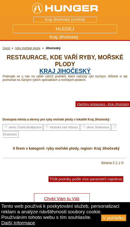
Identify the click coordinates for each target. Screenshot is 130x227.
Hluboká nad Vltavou (61, 127)
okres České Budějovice (22, 127)
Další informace (18, 222)
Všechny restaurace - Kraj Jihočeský (103, 104)
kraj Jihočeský (65, 71)
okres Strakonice (95, 127)
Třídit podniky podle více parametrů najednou (86, 179)
